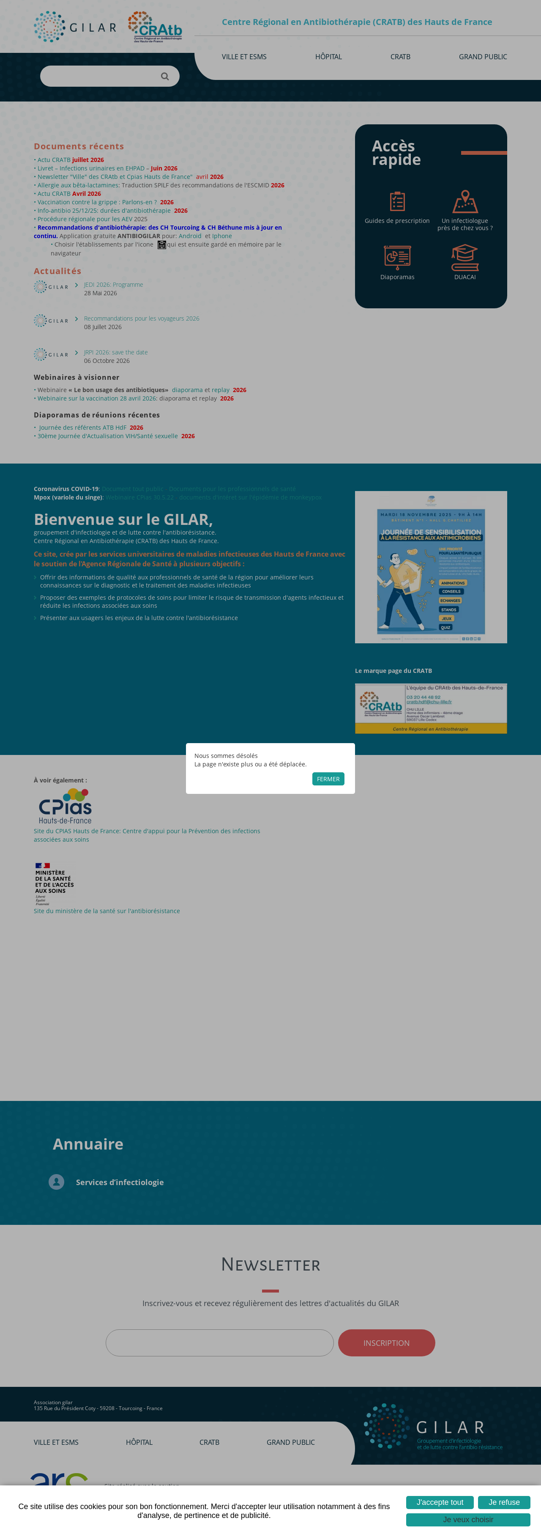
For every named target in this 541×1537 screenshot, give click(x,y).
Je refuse (504, 1502)
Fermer (328, 779)
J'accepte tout (440, 1502)
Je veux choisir (468, 1519)
